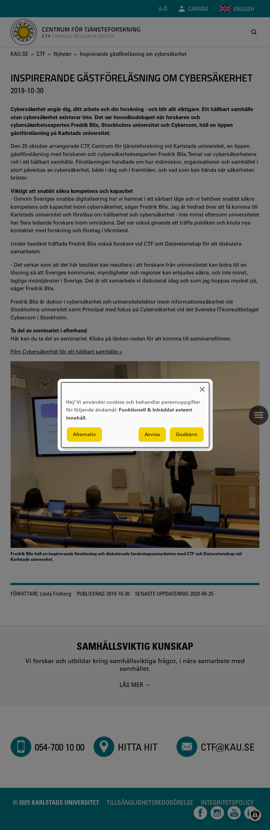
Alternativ (84, 435)
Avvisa (152, 435)
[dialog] (135, 414)
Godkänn (187, 435)
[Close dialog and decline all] (202, 386)
